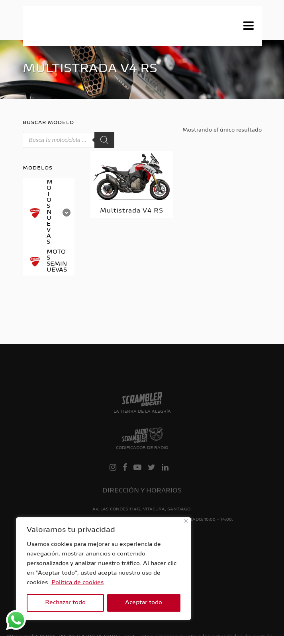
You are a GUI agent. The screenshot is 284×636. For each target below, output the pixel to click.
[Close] (186, 521)
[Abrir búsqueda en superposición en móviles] (68, 140)
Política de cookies (77, 583)
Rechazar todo (65, 603)
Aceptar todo (143, 603)
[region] (103, 568)
